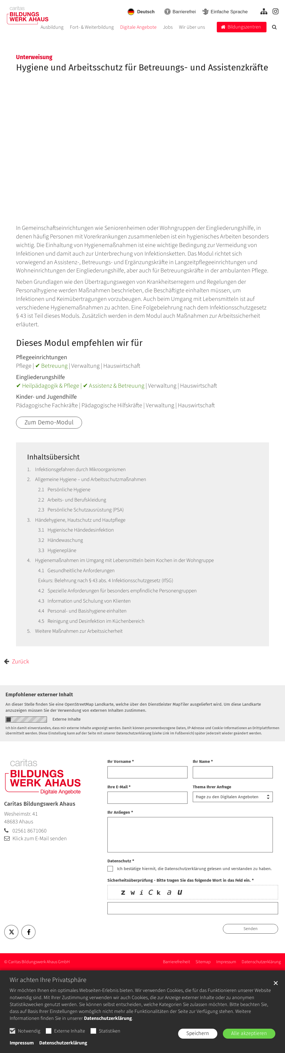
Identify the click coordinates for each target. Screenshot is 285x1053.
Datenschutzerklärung (108, 1018)
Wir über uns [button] (192, 28)
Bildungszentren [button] (244, 26)
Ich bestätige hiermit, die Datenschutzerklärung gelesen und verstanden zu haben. (194, 868)
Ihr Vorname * (120, 761)
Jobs (168, 28)
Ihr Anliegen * (120, 812)
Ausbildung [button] (52, 28)
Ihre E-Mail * (119, 786)
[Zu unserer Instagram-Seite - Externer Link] (275, 12)
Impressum (22, 1042)
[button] (274, 28)
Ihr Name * (203, 761)
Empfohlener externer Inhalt (39, 694)
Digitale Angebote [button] (138, 28)
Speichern (197, 1033)
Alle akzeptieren (249, 1033)
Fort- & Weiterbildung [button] (92, 28)
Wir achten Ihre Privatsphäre (48, 980)
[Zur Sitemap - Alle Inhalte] (263, 12)
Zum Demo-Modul (49, 422)
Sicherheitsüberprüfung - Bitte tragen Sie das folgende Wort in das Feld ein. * (180, 880)
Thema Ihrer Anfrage (212, 786)
